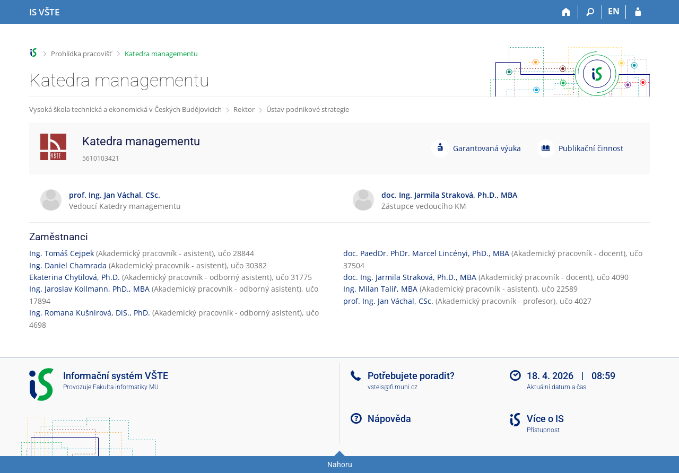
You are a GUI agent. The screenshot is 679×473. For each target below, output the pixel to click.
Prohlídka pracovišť (81, 53)
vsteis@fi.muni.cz (392, 387)
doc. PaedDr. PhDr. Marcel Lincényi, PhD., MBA (426, 253)
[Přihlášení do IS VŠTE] (638, 12)
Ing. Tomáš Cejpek (61, 253)
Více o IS (545, 418)
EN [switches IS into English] (614, 11)
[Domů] (566, 12)
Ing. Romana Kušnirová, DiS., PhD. (89, 313)
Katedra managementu (161, 53)
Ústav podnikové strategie (307, 109)
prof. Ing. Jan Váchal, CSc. (388, 301)
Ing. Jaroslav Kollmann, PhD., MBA (89, 289)
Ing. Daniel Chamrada (68, 265)
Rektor (244, 109)
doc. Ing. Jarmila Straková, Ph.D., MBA (409, 277)
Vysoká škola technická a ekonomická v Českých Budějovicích (125, 109)
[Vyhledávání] (590, 12)
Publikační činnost (591, 148)
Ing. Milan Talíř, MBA (380, 289)
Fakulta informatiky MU (126, 387)
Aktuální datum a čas (556, 387)
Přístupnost (543, 430)
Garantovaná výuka (487, 148)
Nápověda (389, 418)
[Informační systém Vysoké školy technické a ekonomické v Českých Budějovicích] (44, 12)
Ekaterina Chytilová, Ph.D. (74, 277)
